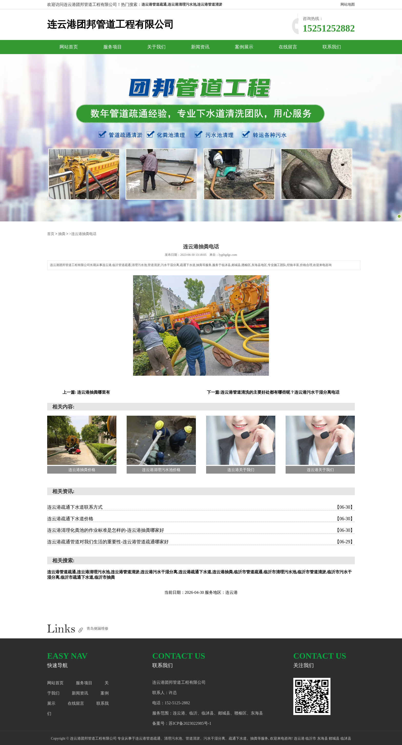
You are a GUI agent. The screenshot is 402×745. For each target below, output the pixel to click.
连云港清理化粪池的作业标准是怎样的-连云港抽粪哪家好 (201, 530)
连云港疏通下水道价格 (201, 519)
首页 (50, 234)
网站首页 (68, 46)
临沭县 (345, 738)
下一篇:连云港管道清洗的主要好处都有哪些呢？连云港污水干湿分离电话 (273, 392)
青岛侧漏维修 (97, 628)
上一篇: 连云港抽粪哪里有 (86, 392)
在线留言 (288, 46)
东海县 (323, 738)
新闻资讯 (200, 46)
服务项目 (112, 46)
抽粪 (61, 234)
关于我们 (156, 46)
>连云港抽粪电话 (82, 234)
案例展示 (244, 46)
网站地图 (347, 4)
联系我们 (332, 46)
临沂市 (311, 738)
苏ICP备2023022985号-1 (190, 723)
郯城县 (334, 738)
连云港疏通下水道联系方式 (201, 507)
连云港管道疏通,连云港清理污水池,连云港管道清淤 (182, 4)
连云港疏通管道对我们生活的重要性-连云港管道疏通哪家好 (201, 542)
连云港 (300, 738)
